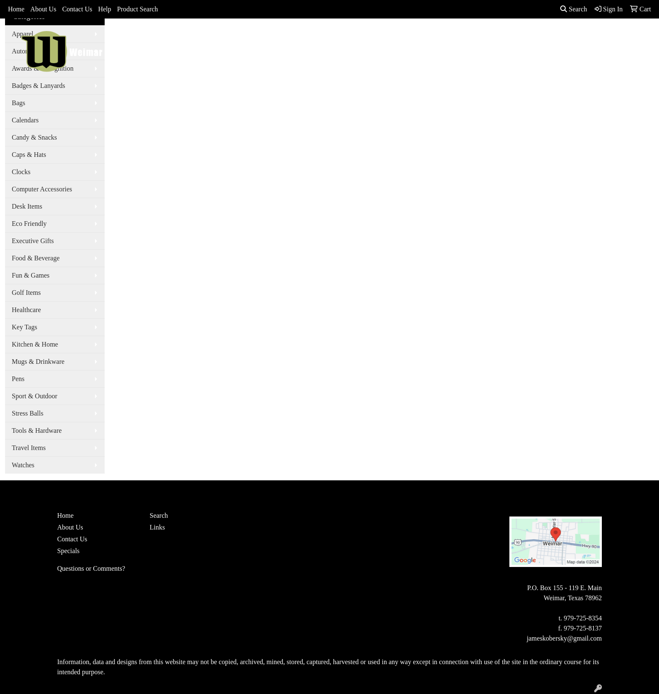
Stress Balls (27, 413)
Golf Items (26, 292)
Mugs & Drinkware (38, 361)
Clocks (21, 171)
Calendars (25, 120)
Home (16, 9)
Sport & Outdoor (34, 396)
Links (157, 527)
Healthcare (26, 309)
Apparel (303, 36)
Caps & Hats (29, 154)
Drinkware (369, 36)
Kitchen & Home (35, 344)
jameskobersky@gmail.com (564, 638)
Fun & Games (31, 275)
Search (573, 9)
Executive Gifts (33, 240)
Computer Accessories (42, 189)
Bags (334, 36)
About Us (43, 9)
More (517, 36)
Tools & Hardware (37, 430)
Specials (68, 550)
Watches (23, 465)
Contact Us (77, 9)
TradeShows (444, 36)
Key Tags (24, 327)
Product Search (137, 9)
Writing (486, 36)
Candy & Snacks (34, 137)
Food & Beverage (36, 258)
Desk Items (27, 206)
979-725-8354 (583, 618)
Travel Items (29, 447)
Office (406, 36)
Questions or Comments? (91, 568)
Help (104, 9)
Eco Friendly (29, 223)
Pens (18, 378)
